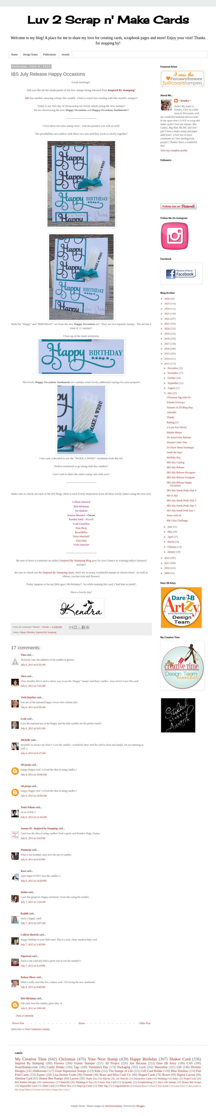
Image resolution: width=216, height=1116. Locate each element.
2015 (167, 353)
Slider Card (48, 1085)
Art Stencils (122, 1078)
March (171, 541)
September (173, 383)
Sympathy (127, 1082)
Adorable (171, 412)
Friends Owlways (176, 402)
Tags (76, 1067)
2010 (167, 568)
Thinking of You (84, 1082)
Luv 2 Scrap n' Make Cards (108, 19)
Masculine (161, 1067)
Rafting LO (173, 422)
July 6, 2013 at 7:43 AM (33, 685)
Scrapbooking (145, 1082)
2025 (167, 303)
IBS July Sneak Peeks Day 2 (181, 505)
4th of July (172, 495)
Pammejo (26, 849)
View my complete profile (173, 150)
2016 (167, 348)
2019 (167, 333)
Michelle (25, 739)
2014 (167, 358)
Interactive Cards (143, 1078)
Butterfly (65, 1082)
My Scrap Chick (22, 1089)
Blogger (140, 1105)
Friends (88, 1074)
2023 (167, 313)
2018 (167, 338)
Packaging (123, 1067)
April (170, 536)
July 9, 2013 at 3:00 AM (33, 1008)
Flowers (59, 1063)
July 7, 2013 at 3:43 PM (33, 944)
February (172, 546)
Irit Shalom (81, 510)
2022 (167, 318)
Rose (23, 870)
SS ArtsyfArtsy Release (179, 437)
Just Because (138, 1063)
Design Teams (30, 54)
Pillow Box (65, 1085)
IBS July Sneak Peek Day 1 (181, 510)
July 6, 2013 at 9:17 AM (33, 753)
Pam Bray (81, 528)
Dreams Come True (177, 442)
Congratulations (121, 1085)
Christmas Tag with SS (178, 397)
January (171, 551)
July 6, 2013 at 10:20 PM (33, 880)
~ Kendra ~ (185, 100)
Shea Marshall (81, 536)
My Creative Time (30, 1059)
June (170, 526)
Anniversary (48, 1082)
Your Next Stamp (103, 1059)
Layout (74, 1078)
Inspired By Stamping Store (58, 572)
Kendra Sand (76, 519)
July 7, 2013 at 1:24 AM (33, 901)
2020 (167, 328)
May (170, 531)
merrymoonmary (113, 1105)
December (173, 368)
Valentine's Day (98, 1067)
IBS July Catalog (175, 462)
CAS (190, 1063)
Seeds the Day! (174, 452)
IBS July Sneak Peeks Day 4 (181, 490)
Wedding (162, 1078)
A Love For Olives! (177, 427)
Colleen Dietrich (81, 501)
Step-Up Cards (84, 1085)
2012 (167, 558)
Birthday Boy (174, 457)
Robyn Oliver (28, 977)
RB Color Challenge (177, 520)
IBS (27, 98)
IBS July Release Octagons (181, 477)
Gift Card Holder (152, 1071)
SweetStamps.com (26, 1067)
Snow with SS (174, 515)
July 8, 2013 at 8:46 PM (33, 987)
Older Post (144, 1023)
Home (14, 54)
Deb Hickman (81, 506)
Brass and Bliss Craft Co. (115, 1074)
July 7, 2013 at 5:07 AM (33, 923)
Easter (41, 1074)
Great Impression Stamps (70, 1071)
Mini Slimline (179, 1071)
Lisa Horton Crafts (65, 1074)
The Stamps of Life (121, 1071)
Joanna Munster (76, 515)
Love (142, 1067)
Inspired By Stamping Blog (75, 560)
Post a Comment (24, 1015)
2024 (167, 308)
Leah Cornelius (81, 523)
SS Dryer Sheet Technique (180, 447)
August (171, 388)
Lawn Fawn (179, 1086)
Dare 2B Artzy (166, 1063)
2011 (167, 563)
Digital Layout (186, 1074)
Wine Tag (103, 1085)
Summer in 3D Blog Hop (180, 407)
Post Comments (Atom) (37, 1029)
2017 (167, 343)
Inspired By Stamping (121, 90)
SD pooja (26, 764)
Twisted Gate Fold (41, 1089)
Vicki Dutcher (81, 544)
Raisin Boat (140, 1086)
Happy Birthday (27, 632)
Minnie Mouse (174, 432)
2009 (167, 573)
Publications (49, 54)
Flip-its (106, 1078)
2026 (167, 298)
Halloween (40, 1071)
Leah (23, 718)
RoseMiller (81, 532)
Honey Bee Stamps (51, 1078)
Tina (23, 654)
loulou (24, 892)
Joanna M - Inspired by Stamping (39, 828)
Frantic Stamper (84, 1063)
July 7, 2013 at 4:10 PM (33, 965)
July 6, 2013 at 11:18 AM (34, 817)
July (169, 393)
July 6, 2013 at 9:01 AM (33, 728)
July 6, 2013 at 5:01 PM (33, 838)
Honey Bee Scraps (191, 1082)
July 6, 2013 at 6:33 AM (33, 664)
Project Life (190, 1078)
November (173, 373)
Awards (65, 54)
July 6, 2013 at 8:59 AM (33, 707)
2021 (167, 323)
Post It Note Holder (160, 1086)
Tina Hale (81, 540)
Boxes (166, 1074)
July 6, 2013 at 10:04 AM (34, 774)
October (171, 377)
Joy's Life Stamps (167, 1082)
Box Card (193, 1086)
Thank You (91, 1078)
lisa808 (24, 913)
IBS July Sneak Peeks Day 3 (181, 500)
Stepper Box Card (60, 1089)
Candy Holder (56, 1067)
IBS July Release (175, 467)
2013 (167, 363)
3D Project (112, 1063)
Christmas (67, 1059)
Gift (179, 1067)
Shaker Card (180, 1059)
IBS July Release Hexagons (181, 472)
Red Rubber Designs (25, 1082)
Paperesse (26, 956)
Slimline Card (23, 1078)
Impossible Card (28, 1085)
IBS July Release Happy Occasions (179, 484)
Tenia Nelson (28, 807)
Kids (97, 1071)
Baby (175, 1078)
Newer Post (18, 1023)
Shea (23, 676)
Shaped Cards (146, 1074)
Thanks (170, 417)
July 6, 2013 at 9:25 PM (33, 859)
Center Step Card (107, 1082)
